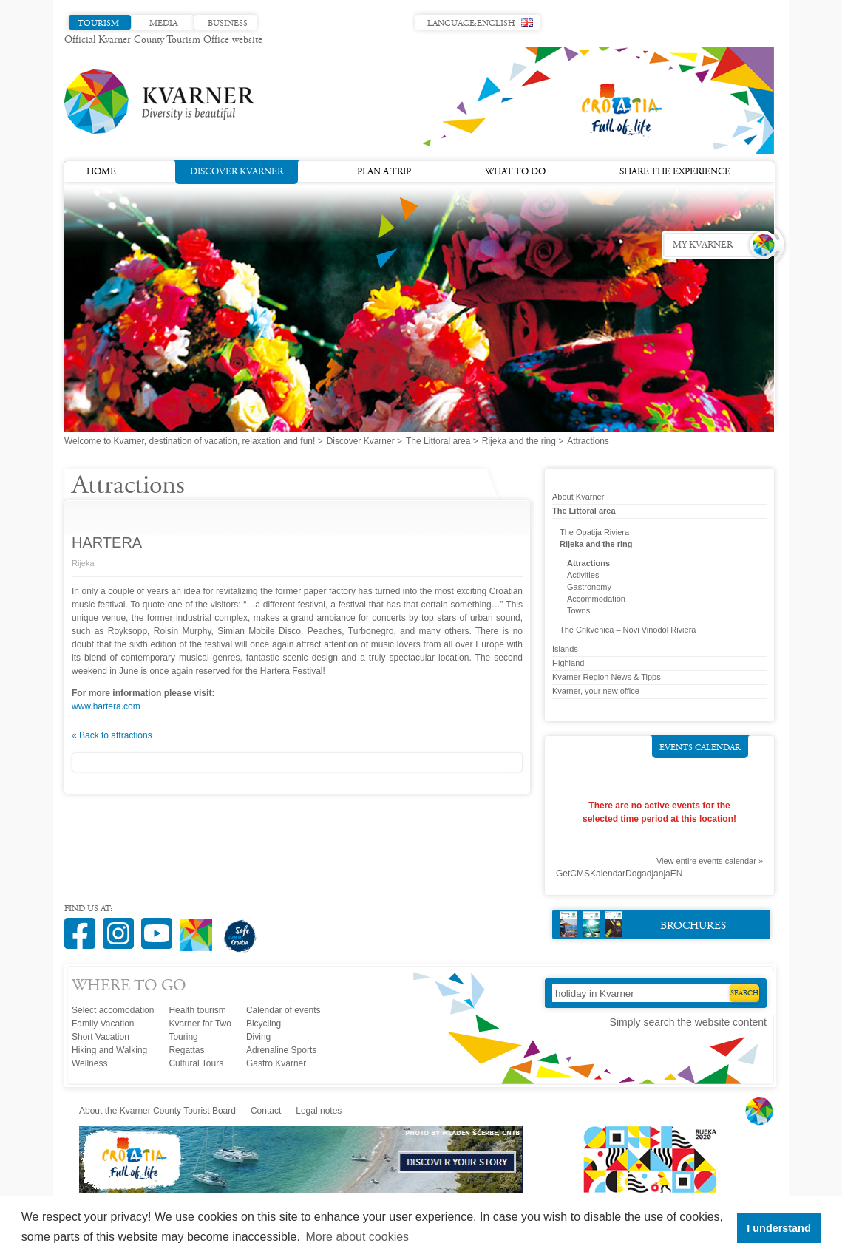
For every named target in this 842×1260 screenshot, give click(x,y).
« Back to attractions (112, 735)
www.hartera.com (106, 706)
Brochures (643, 924)
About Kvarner (578, 496)
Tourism (98, 23)
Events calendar (700, 748)
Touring (183, 1037)
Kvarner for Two (200, 1023)
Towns (578, 610)
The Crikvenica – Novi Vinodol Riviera (628, 629)
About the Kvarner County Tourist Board (157, 1111)
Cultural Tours (196, 1063)
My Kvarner (703, 245)
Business (228, 23)
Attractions (588, 563)
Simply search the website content (688, 1022)
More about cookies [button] (357, 1236)
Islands (565, 648)
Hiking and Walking (109, 1050)
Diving (258, 1037)
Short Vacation (100, 1037)
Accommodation (596, 598)
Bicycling (263, 1023)
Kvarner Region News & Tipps (606, 676)
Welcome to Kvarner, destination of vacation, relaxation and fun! (189, 441)
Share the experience (674, 172)
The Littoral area (438, 441)
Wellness (89, 1063)
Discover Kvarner (236, 170)
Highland (568, 662)
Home (101, 172)
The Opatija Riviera (594, 532)
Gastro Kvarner (276, 1063)
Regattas (186, 1050)
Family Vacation (103, 1023)
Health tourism (197, 1010)
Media (163, 23)
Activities (583, 575)
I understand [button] (778, 1228)
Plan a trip (384, 172)
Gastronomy (589, 586)
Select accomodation (113, 1010)
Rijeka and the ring (519, 441)
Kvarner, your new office (595, 691)
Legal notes (319, 1111)
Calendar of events (283, 1010)
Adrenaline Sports (281, 1050)
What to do (515, 172)
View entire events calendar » (709, 861)
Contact (266, 1111)
